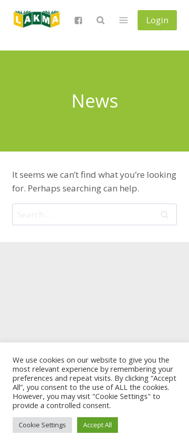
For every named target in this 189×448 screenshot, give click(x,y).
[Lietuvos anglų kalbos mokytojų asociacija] (37, 20)
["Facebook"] (78, 20)
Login (157, 20)
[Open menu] (123, 20)
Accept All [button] (97, 424)
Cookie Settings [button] (42, 424)
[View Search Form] (100, 20)
